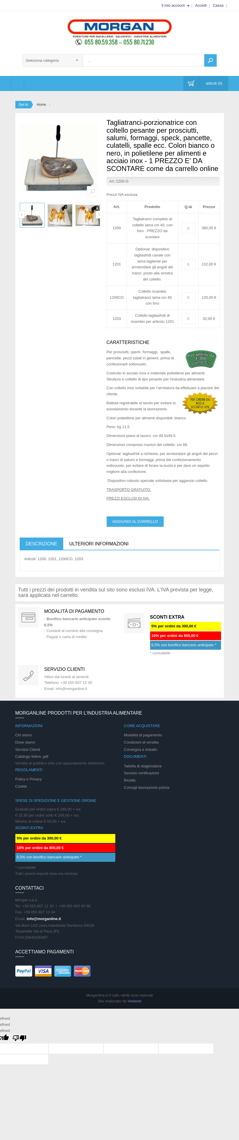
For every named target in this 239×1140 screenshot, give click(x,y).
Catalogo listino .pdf (31, 756)
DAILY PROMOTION (134, 623)
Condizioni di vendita (141, 742)
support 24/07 (28, 675)
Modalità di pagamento (74, 611)
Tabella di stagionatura (143, 766)
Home (41, 105)
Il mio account (173, 5)
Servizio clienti (64, 669)
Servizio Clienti (27, 749)
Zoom (92, 191)
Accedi (201, 5)
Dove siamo (25, 742)
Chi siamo (23, 735)
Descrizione (41, 543)
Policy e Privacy (28, 779)
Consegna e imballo (140, 749)
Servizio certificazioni (141, 773)
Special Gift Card (28, 617)
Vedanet (134, 1001)
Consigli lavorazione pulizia (146, 787)
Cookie (21, 786)
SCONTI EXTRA (167, 617)
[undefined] (19, 1039)
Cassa (218, 5)
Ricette (130, 780)
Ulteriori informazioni (99, 543)
